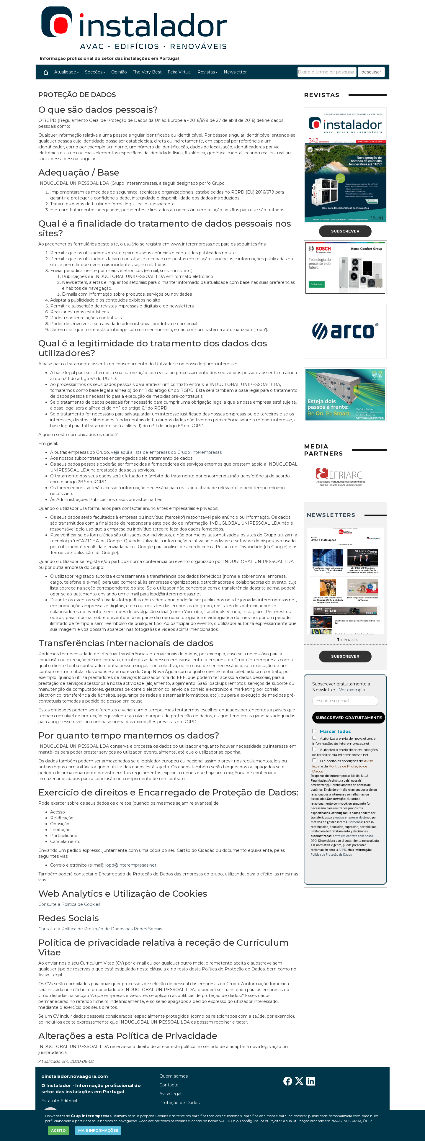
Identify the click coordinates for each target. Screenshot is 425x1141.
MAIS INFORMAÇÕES (98, 1130)
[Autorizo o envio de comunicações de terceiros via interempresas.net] (314, 749)
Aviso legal (170, 1093)
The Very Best (147, 72)
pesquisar (371, 72)
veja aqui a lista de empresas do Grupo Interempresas (166, 452)
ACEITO (58, 1130)
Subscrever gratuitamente (349, 717)
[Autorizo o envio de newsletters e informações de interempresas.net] (314, 738)
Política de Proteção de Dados (331, 855)
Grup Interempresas (91, 1116)
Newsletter (235, 72)
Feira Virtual (180, 72)
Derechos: (356, 822)
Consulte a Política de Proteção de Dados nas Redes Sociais (100, 929)
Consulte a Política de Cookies (69, 904)
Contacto (169, 1085)
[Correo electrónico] (345, 701)
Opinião (119, 72)
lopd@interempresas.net (130, 865)
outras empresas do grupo (353, 817)
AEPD (342, 850)
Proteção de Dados (179, 1102)
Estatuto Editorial (59, 1101)
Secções (95, 72)
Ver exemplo (352, 690)
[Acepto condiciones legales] (314, 760)
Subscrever (345, 231)
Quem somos (173, 1076)
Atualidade (66, 72)
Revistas (207, 72)
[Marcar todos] (314, 731)
